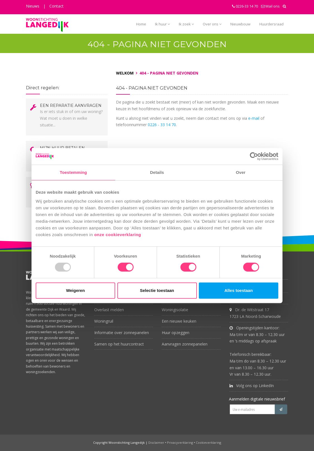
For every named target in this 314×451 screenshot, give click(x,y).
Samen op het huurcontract (119, 344)
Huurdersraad (271, 24)
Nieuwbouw (240, 24)
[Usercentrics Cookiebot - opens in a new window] (254, 156)
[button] (284, 6)
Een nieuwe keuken (179, 321)
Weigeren (75, 290)
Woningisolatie (175, 309)
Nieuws (32, 6)
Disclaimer (156, 442)
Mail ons (270, 6)
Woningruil (103, 321)
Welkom (125, 73)
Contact (56, 6)
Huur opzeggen (175, 332)
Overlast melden (109, 309)
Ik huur (162, 24)
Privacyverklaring (180, 442)
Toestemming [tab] (73, 172)
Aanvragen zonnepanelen (184, 344)
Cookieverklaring (208, 442)
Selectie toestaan (157, 290)
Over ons (212, 24)
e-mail (253, 118)
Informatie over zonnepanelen (121, 332)
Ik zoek (186, 24)
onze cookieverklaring (118, 234)
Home (141, 24)
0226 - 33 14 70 (162, 124)
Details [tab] (157, 172)
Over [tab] (241, 172)
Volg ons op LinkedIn (252, 385)
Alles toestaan (238, 290)
